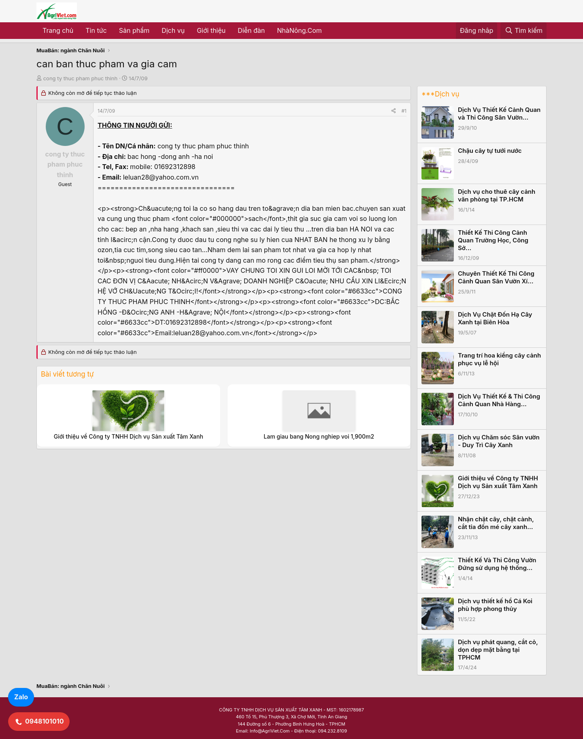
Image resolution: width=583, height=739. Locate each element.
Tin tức (95, 30)
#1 (404, 111)
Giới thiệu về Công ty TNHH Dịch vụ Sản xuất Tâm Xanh (128, 436)
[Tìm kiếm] (523, 30)
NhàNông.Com (299, 30)
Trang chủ (58, 30)
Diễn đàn (251, 30)
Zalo (21, 697)
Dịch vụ (173, 30)
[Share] (393, 111)
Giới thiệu (211, 30)
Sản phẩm (134, 30)
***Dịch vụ (440, 94)
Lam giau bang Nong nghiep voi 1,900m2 (319, 436)
